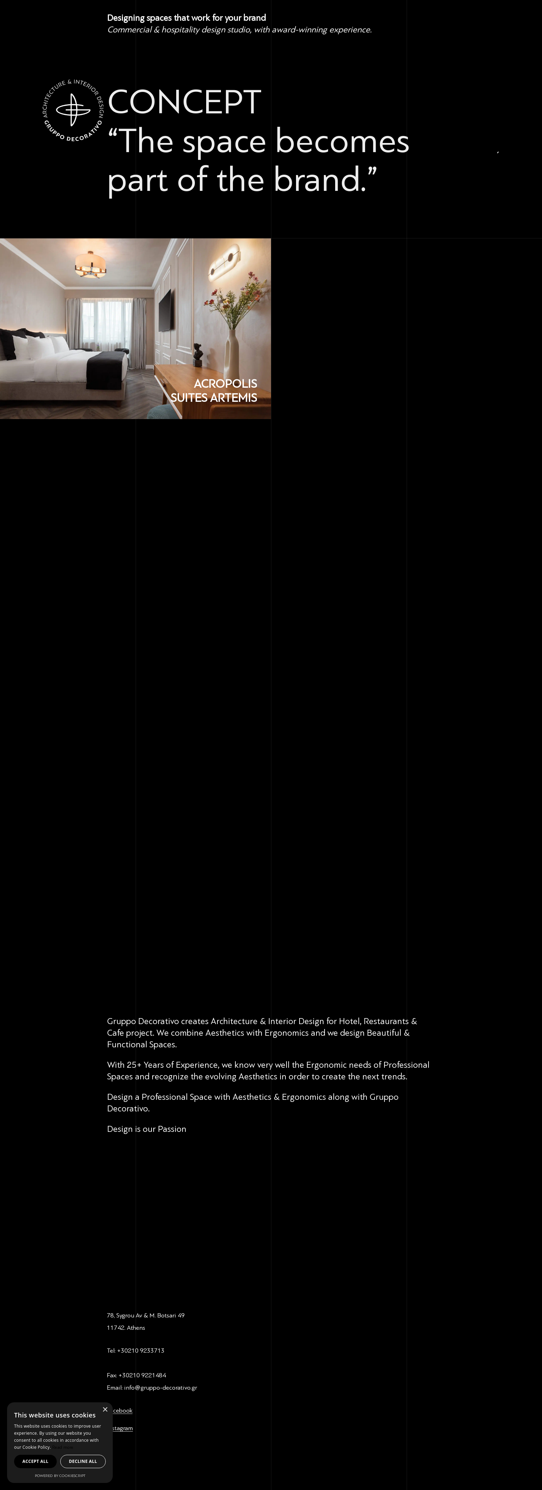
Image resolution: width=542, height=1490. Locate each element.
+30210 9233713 (141, 1350)
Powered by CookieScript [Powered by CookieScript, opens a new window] (60, 1475)
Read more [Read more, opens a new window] (63, 1447)
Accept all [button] (36, 1461)
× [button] (104, 1410)
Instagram (120, 1428)
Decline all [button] (83, 1461)
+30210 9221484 (142, 1375)
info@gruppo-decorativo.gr (160, 1387)
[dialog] (60, 1442)
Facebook (120, 1410)
